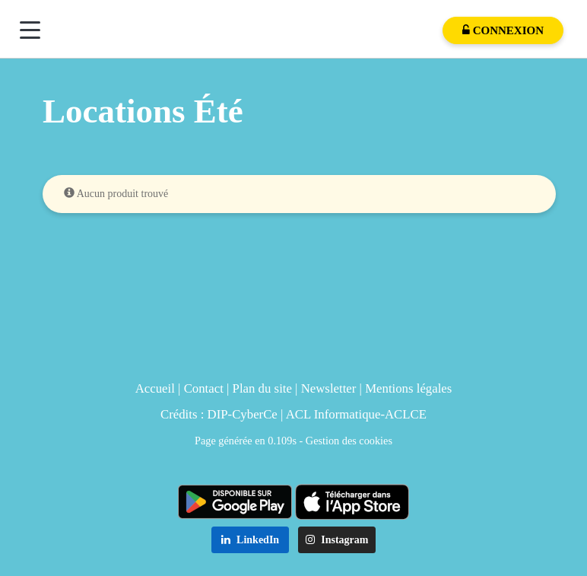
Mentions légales (408, 388)
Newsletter (329, 388)
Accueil (155, 388)
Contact (204, 388)
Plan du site (262, 388)
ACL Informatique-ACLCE (356, 414)
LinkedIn (250, 540)
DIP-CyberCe (243, 414)
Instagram (337, 540)
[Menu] (30, 30)
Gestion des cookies (349, 440)
